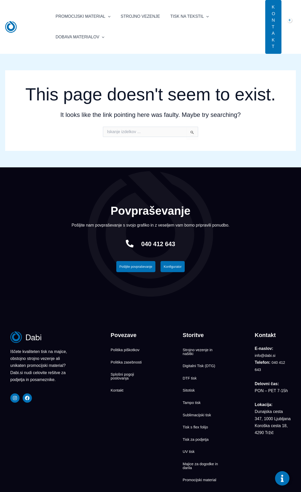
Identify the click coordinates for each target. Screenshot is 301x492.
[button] (257, 26)
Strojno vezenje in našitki (199, 352)
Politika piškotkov (126, 350)
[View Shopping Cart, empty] (291, 26)
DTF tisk (190, 371)
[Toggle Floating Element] (282, 478)
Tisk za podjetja (197, 413)
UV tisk (189, 422)
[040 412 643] (125, 243)
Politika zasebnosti (128, 358)
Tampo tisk (192, 388)
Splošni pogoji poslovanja (123, 369)
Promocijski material (193, 445)
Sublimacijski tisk (198, 396)
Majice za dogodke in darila (200, 432)
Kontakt (118, 379)
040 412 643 (158, 243)
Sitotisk (189, 379)
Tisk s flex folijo (196, 405)
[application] (107, 16)
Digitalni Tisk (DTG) (200, 362)
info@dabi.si (266, 357)
